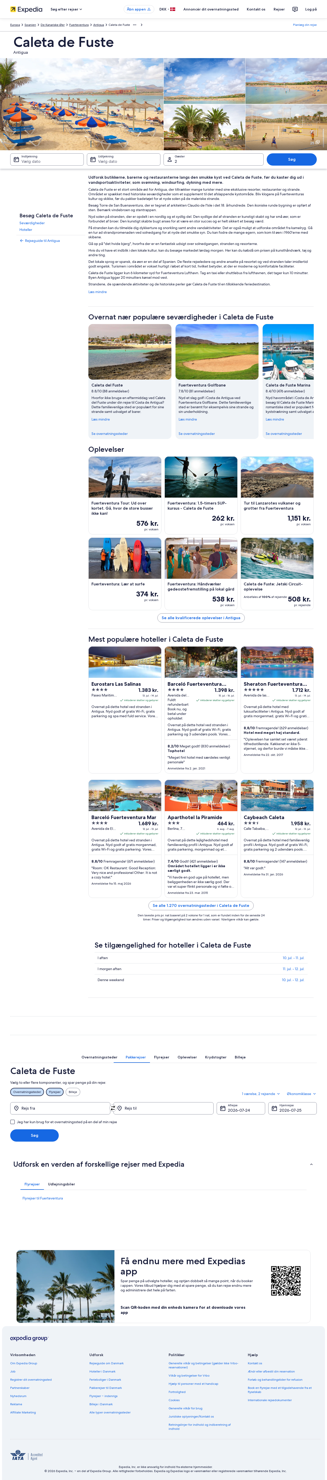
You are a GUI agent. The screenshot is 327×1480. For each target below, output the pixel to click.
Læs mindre (97, 291)
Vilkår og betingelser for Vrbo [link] (189, 1376)
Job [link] (13, 1371)
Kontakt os (256, 9)
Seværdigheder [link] (32, 223)
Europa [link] (15, 25)
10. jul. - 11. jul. (294, 958)
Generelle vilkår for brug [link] (185, 1408)
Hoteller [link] (25, 229)
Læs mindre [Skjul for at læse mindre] (100, 419)
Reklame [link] (16, 1404)
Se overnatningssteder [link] (109, 433)
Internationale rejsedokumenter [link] (270, 1400)
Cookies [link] (174, 1400)
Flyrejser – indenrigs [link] (103, 1396)
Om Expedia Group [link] (23, 1363)
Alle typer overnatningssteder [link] (110, 1412)
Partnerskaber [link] (19, 1388)
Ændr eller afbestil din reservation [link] (271, 1371)
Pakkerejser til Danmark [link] (105, 1388)
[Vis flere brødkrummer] (134, 24)
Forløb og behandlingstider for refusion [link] (275, 1380)
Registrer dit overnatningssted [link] (31, 1380)
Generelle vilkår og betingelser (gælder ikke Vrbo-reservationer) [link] (203, 1365)
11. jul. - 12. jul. (294, 969)
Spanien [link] (30, 25)
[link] (50, 240)
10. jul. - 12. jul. (293, 980)
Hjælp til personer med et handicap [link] (193, 1384)
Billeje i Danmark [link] (101, 1404)
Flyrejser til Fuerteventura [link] (42, 1198)
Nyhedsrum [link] (18, 1396)
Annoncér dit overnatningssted (211, 9)
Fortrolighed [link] (177, 1392)
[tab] (99, 1057)
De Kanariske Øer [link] (53, 25)
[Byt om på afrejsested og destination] (112, 1108)
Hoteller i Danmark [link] (102, 1371)
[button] (163, 1164)
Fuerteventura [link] (79, 25)
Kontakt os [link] (255, 1363)
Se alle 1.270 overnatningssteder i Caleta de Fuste (201, 905)
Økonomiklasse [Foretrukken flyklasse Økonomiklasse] (302, 1093)
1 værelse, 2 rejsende (261, 1093)
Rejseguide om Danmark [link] (106, 1363)
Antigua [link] (98, 25)
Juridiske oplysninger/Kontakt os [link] (191, 1416)
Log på (311, 9)
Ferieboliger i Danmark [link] (105, 1380)
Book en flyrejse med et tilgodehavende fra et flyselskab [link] (280, 1390)
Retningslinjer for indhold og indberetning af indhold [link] (200, 1427)
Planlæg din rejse (305, 25)
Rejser (279, 9)
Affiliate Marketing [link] (23, 1412)
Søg (292, 159)
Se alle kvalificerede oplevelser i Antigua (201, 617)
